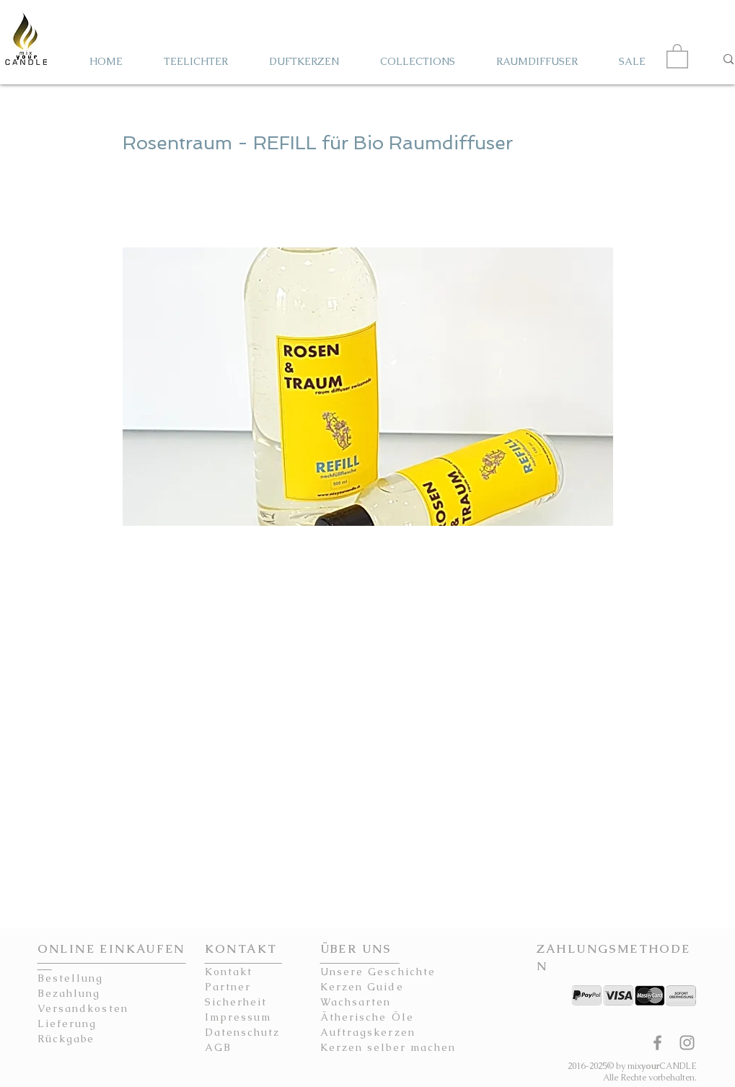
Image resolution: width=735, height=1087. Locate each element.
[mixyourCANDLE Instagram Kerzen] (687, 1042)
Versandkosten (83, 1008)
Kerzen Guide (362, 986)
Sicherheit (236, 1001)
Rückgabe (66, 1038)
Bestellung (71, 978)
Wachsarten (356, 1001)
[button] (677, 56)
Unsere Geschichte (378, 971)
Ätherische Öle (367, 1017)
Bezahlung (69, 993)
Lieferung (67, 1023)
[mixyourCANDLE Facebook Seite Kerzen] (657, 1042)
